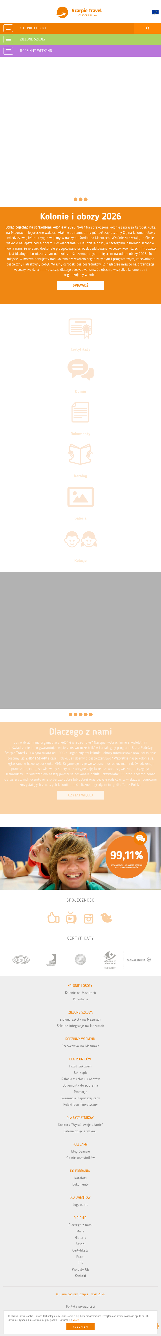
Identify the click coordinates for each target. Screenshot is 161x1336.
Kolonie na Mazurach (80, 993)
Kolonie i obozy (33, 28)
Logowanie (80, 1204)
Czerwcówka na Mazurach (80, 1046)
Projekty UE (80, 1269)
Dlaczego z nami (80, 1225)
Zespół (81, 1244)
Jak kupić (80, 1073)
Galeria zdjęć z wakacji (81, 1131)
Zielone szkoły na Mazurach (80, 1019)
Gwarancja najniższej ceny (80, 1098)
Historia (80, 1237)
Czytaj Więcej (80, 795)
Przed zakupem (80, 1066)
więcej (76, 1319)
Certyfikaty (80, 1250)
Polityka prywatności (80, 1306)
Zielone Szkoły (32, 39)
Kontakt (80, 1276)
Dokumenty (80, 1184)
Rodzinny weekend (36, 50)
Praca (80, 1257)
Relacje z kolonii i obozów (80, 1079)
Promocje (80, 1092)
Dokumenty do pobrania (80, 1085)
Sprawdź (80, 285)
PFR (81, 1263)
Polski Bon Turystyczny (80, 1104)
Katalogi (80, 1178)
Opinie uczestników (80, 1158)
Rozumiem (80, 1326)
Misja (81, 1231)
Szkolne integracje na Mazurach (80, 1026)
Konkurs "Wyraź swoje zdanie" (80, 1125)
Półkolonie (80, 999)
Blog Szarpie (80, 1151)
